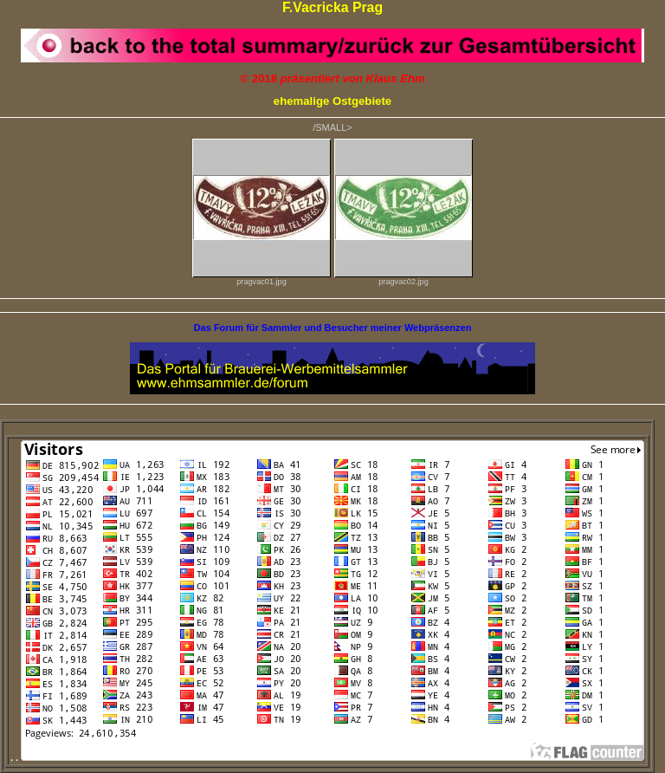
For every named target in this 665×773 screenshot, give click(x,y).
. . (327, 757)
